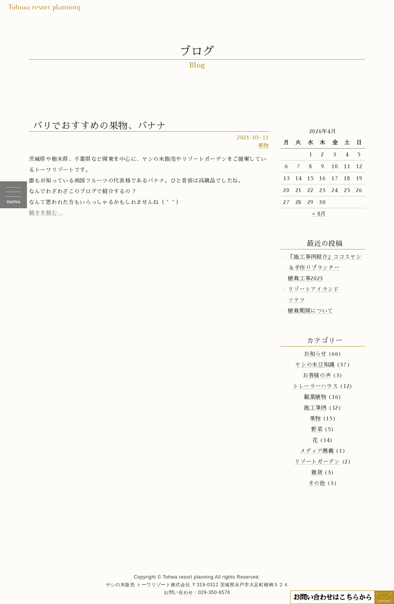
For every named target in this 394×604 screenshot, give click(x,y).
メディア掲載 (317, 450)
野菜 (316, 429)
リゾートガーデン (317, 461)
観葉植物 (315, 397)
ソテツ (296, 300)
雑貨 (316, 472)
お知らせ (315, 353)
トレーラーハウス (315, 386)
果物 (263, 145)
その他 (317, 483)
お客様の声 (317, 375)
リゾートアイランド (313, 289)
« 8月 (319, 213)
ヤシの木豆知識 (315, 364)
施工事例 (315, 407)
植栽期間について (310, 310)
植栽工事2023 (305, 278)
